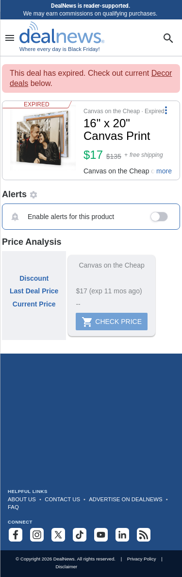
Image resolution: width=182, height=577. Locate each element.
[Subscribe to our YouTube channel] (101, 535)
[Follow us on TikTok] (79, 535)
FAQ (13, 507)
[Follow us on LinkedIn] (122, 535)
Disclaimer (66, 566)
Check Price (112, 322)
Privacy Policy (141, 558)
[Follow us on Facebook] (15, 535)
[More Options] (166, 110)
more (164, 171)
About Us (22, 499)
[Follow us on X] (58, 535)
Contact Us (62, 499)
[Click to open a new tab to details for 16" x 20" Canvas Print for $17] (43, 140)
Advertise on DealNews (125, 499)
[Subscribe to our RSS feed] (143, 535)
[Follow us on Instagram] (37, 535)
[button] (91, 140)
